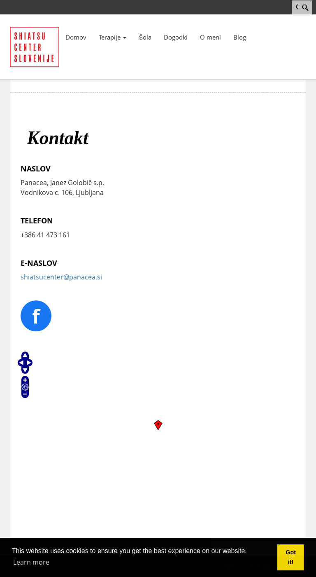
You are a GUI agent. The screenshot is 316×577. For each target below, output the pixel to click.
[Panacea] (34, 46)
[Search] (305, 7)
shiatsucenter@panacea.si (61, 276)
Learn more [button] (31, 562)
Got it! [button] (291, 557)
